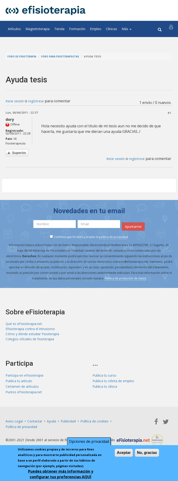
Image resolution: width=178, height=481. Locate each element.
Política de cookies (94, 423)
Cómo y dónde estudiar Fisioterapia (32, 335)
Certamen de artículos (22, 388)
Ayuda (51, 423)
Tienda (59, 29)
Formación (77, 29)
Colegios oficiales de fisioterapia (30, 341)
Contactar (34, 423)
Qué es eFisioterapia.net (24, 324)
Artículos (14, 29)
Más (126, 29)
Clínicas (111, 29)
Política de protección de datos (125, 279)
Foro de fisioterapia (22, 56)
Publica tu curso (104, 377)
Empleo (95, 29)
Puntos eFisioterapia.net (24, 394)
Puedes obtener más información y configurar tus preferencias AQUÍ (60, 474)
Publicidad (68, 423)
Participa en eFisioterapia (24, 377)
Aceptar (124, 453)
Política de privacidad (21, 429)
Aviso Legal (14, 423)
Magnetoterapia (37, 29)
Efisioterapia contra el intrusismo (30, 330)
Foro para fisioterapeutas (63, 56)
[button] (172, 29)
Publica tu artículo (19, 383)
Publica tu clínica (104, 388)
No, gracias (147, 453)
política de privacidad (113, 237)
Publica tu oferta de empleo (113, 383)
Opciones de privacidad (89, 441)
